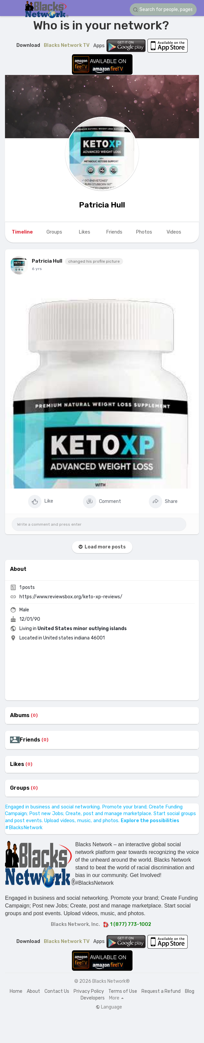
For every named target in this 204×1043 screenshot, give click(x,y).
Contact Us (56, 991)
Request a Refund (161, 991)
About (33, 991)
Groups (19, 788)
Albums (19, 715)
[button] (163, 9)
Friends (30, 740)
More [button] (116, 998)
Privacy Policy (89, 991)
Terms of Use (122, 991)
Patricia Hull (102, 204)
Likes (17, 764)
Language (109, 1007)
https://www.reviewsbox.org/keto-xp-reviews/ (70, 597)
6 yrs (37, 268)
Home (16, 991)
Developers (93, 998)
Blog (189, 991)
